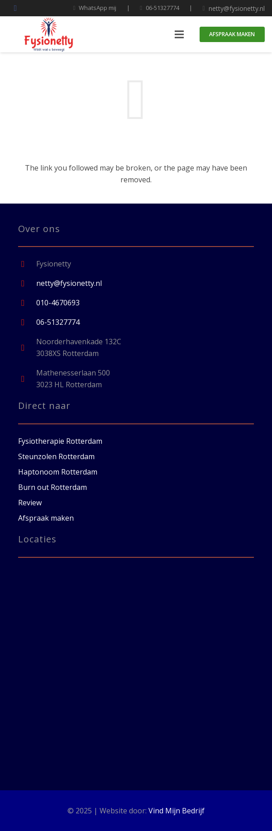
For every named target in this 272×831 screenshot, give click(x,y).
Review (30, 503)
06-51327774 (162, 8)
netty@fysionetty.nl (237, 8)
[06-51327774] (27, 322)
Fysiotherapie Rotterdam (60, 441)
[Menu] (179, 34)
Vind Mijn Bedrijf (176, 811)
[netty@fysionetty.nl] (27, 283)
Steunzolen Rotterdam (56, 456)
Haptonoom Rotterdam (57, 472)
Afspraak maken (46, 518)
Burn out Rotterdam (52, 487)
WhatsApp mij (97, 8)
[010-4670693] (27, 303)
